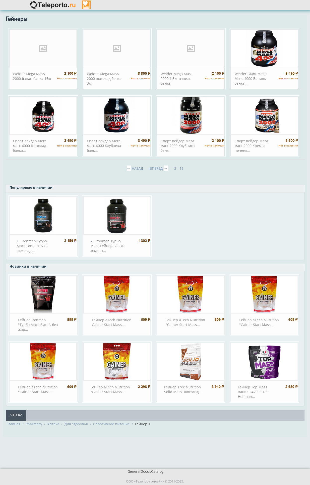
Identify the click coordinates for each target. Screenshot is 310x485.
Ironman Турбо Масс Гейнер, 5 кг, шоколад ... (32, 246)
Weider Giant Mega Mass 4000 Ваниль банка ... (251, 78)
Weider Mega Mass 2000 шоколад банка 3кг (104, 78)
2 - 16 (179, 168)
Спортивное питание (111, 424)
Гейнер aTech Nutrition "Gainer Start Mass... (185, 322)
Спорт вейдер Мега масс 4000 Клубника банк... (104, 146)
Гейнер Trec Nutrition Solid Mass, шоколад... (183, 389)
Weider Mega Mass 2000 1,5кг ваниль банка (176, 78)
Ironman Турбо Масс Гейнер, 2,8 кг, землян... (107, 246)
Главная (13, 424)
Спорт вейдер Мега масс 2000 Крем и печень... (251, 146)
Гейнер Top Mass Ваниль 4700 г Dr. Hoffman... (253, 392)
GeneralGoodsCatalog (145, 471)
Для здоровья (76, 424)
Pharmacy (34, 424)
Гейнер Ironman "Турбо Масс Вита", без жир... (38, 325)
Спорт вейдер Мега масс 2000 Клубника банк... (178, 146)
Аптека (16, 415)
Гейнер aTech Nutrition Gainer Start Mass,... (111, 322)
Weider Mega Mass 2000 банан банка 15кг (32, 76)
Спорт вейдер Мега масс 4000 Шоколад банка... (30, 146)
